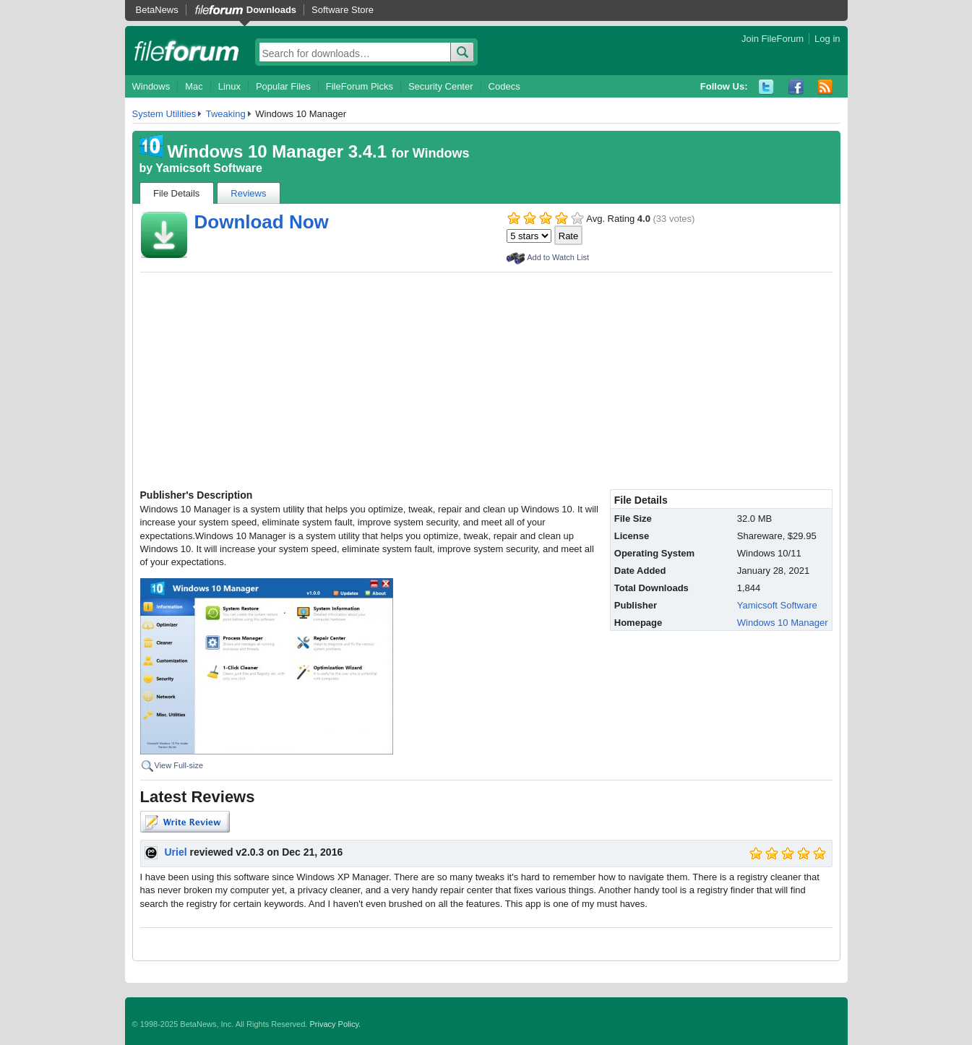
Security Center (440, 86)
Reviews (248, 193)
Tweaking (226, 113)
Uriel (176, 852)
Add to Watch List (558, 257)
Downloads (271, 9)
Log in (827, 38)
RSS (825, 87)
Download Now (261, 222)
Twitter (766, 87)
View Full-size (179, 765)
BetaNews (157, 9)
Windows (151, 86)
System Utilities (164, 113)
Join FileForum (772, 38)
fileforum (186, 50)
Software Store (342, 9)
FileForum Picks (359, 86)
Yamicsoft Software (208, 168)
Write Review (185, 822)
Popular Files (283, 86)
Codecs (504, 86)
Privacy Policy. (335, 1024)
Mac (194, 86)
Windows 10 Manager (782, 622)
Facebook (796, 87)
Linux (229, 86)
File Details (176, 193)
